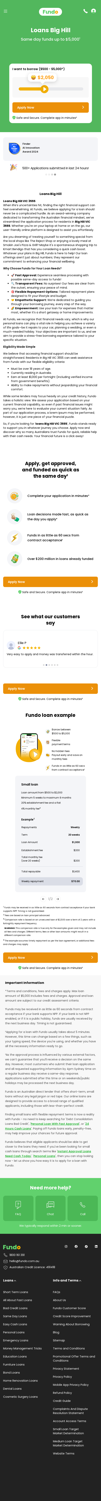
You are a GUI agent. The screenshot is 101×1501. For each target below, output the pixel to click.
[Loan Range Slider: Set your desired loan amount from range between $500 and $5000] (51, 89)
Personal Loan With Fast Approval (55, 1124)
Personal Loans (44, 1156)
